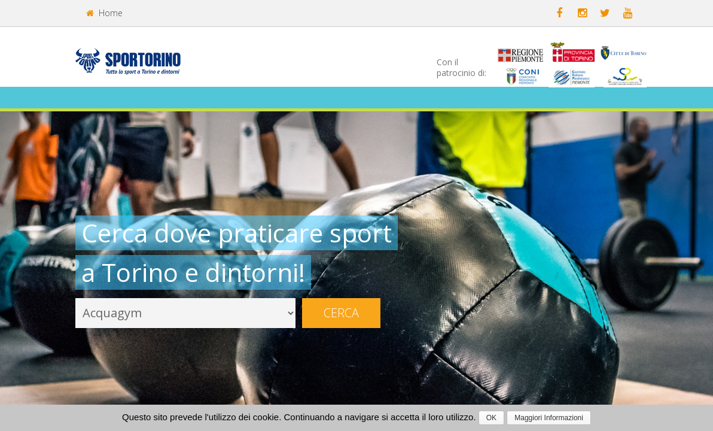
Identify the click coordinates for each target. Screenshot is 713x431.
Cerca (341, 313)
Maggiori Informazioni (548, 418)
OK (491, 418)
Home (104, 13)
